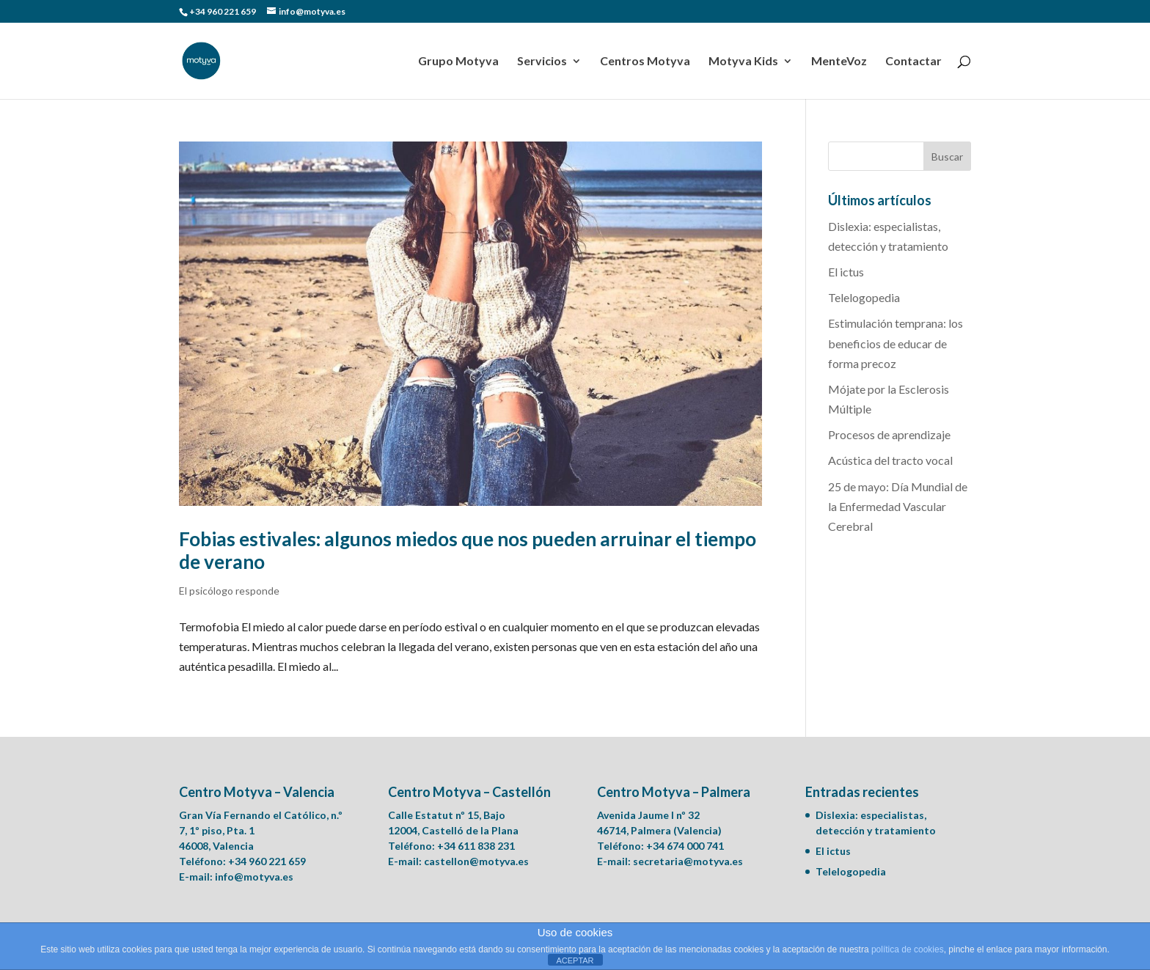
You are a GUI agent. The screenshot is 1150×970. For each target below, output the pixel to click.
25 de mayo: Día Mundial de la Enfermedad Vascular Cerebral (897, 506)
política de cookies (907, 949)
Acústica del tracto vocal (890, 460)
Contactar (913, 61)
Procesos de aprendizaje (889, 434)
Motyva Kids (743, 61)
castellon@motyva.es (476, 861)
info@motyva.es (254, 876)
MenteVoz (839, 61)
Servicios (542, 61)
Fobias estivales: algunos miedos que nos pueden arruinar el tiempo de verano (467, 550)
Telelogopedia (864, 297)
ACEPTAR (574, 960)
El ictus (846, 272)
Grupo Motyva (458, 61)
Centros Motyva (645, 61)
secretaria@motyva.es (688, 861)
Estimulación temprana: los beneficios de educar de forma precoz (895, 343)
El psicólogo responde (229, 590)
